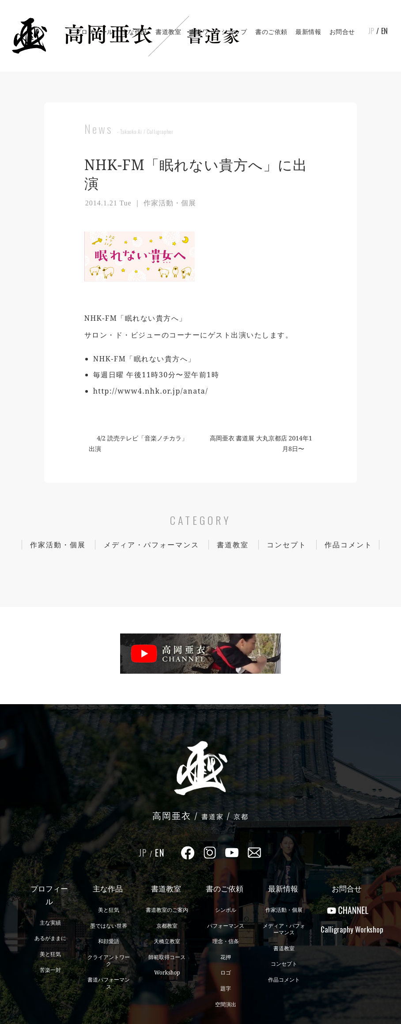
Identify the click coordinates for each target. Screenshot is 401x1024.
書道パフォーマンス (108, 983)
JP (371, 31)
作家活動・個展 (58, 545)
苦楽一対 (50, 970)
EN (384, 31)
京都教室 (167, 925)
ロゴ (225, 972)
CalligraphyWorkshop (348, 929)
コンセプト (286, 545)
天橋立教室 (167, 941)
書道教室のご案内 (167, 910)
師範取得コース (166, 957)
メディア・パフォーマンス (151, 545)
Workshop (167, 972)
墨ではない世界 (108, 925)
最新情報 (308, 31)
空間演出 (225, 1004)
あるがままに (50, 938)
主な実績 (50, 922)
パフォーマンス (225, 925)
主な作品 (135, 31)
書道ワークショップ (218, 31)
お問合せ (342, 31)
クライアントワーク (108, 960)
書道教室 (168, 31)
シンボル (225, 910)
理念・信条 (225, 941)
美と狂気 (50, 954)
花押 (225, 957)
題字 (225, 988)
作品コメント (348, 545)
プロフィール (94, 31)
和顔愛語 (108, 941)
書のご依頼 (271, 31)
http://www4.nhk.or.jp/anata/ (150, 391)
